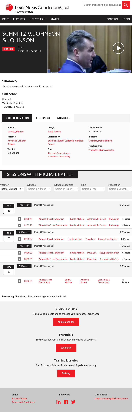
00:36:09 (28, 281)
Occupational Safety (107, 239)
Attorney (4, 185)
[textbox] (39, 189)
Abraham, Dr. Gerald (96, 219)
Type (83, 185)
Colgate (11, 144)
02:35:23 (28, 225)
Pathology (114, 219)
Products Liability (96, 150)
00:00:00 (28, 253)
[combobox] (12, 189)
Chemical (93, 141)
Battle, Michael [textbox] (11, 189)
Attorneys (43, 118)
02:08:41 (28, 219)
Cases (5, 19)
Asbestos (109, 150)
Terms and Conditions (23, 402)
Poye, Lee (90, 239)
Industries (36, 19)
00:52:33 (28, 259)
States (54, 19)
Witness (31, 185)
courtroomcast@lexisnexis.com (111, 398)
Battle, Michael (77, 219)
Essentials (66, 347)
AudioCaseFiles (66, 322)
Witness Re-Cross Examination (53, 225)
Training (66, 373)
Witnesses (63, 118)
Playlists (19, 19)
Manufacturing (105, 141)
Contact (112, 19)
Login (126, 19)
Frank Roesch (54, 131)
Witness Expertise (63, 185)
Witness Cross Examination (51, 219)
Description (114, 185)
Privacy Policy (19, 398)
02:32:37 (28, 239)
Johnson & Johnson (16, 141)
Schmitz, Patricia (15, 131)
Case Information (17, 118)
